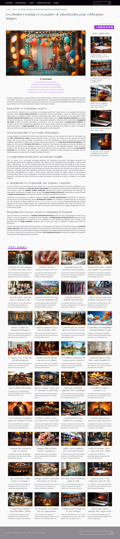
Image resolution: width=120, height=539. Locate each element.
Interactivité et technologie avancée (46, 82)
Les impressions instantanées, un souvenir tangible (45, 87)
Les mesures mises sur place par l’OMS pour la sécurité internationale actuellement (100, 153)
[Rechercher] (102, 3)
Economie (8, 3)
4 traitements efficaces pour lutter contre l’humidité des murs (100, 360)
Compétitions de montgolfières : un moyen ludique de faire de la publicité (100, 330)
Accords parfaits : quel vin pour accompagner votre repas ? (20, 299)
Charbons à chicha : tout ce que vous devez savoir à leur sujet (47, 420)
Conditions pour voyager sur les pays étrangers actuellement (100, 80)
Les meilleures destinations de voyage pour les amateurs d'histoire (73, 360)
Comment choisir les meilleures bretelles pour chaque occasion (73, 299)
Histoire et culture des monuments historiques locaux (20, 330)
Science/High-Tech (44, 3)
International (20, 3)
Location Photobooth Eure (48, 201)
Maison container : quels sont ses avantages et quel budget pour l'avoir (47, 390)
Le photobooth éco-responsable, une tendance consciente (46, 89)
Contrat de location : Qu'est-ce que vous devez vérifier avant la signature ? (99, 451)
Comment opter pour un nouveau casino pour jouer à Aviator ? (99, 420)
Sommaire (47, 79)
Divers (56, 3)
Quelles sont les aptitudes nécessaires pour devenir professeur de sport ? (99, 105)
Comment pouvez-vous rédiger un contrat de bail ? (99, 56)
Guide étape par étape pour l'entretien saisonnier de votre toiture (99, 299)
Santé (31, 3)
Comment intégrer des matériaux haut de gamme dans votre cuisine (73, 269)
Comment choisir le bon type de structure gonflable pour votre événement (46, 299)
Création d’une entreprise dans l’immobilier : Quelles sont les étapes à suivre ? (20, 511)
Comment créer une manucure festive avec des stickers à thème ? (47, 269)
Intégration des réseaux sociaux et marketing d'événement (46, 92)
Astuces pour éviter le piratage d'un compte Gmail (100, 129)
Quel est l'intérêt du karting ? (20, 388)
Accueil (8, 9)
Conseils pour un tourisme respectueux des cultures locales (46, 360)
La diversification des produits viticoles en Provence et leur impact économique (73, 330)
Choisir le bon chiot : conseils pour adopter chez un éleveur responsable (100, 269)
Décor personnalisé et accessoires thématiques (45, 84)
